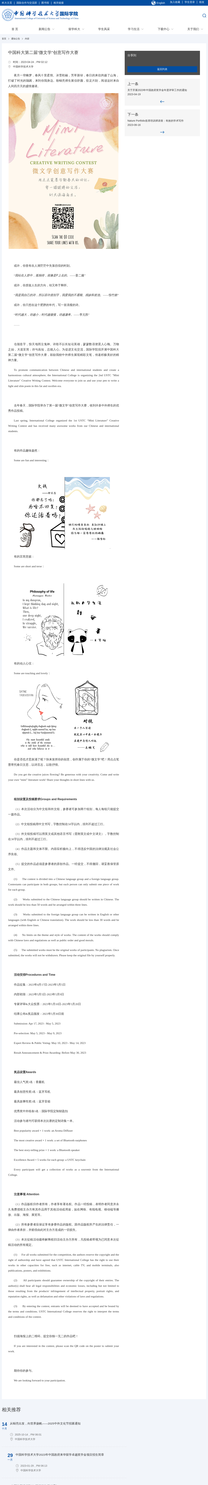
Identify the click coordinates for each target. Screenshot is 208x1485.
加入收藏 (175, 3)
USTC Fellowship (82, 1463)
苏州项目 (77, 1453)
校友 (201, 3)
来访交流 (123, 1448)
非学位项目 (78, 1458)
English (161, 3)
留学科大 (74, 30)
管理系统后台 (34, 1448)
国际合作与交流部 (26, 3)
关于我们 (193, 30)
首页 (4, 40)
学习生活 (134, 30)
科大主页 (7, 3)
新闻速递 (54, 1444)
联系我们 (9, 1448)
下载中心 (163, 30)
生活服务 (146, 1453)
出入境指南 (147, 1444)
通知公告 (15, 40)
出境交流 (123, 1444)
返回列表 (178, 70)
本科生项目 (78, 1444)
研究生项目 (78, 1448)
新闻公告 (44, 30)
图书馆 (45, 3)
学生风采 (104, 30)
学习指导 (146, 1448)
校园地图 (146, 1458)
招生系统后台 (34, 1444)
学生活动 (146, 1463)
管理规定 (146, 1467)
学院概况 (9, 1444)
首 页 (15, 30)
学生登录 (190, 3)
